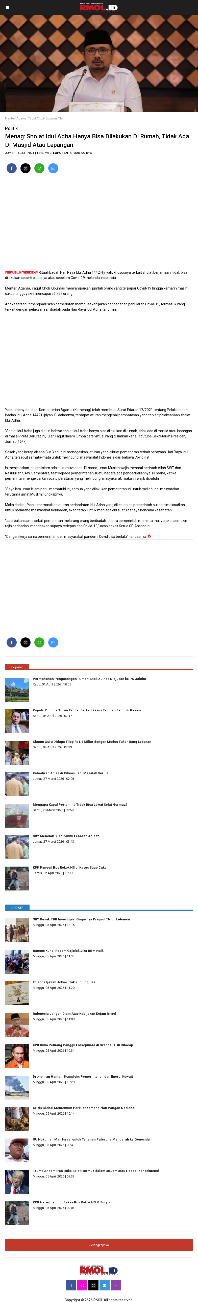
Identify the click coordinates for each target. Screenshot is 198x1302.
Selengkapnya (99, 1245)
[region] (99, 220)
